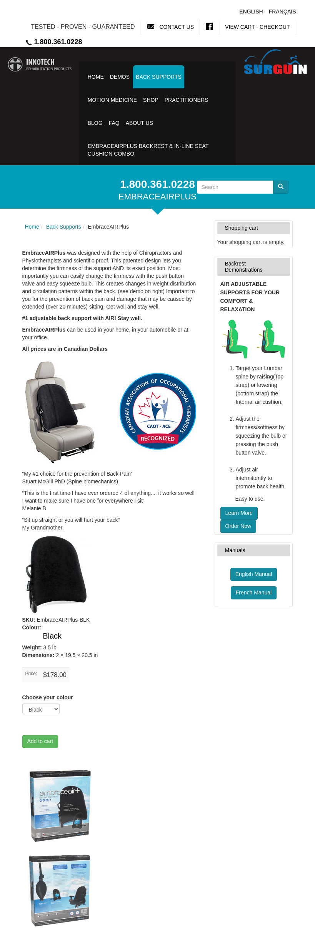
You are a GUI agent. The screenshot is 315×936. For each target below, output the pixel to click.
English (251, 11)
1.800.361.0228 (53, 42)
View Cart (240, 27)
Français (282, 11)
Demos (120, 77)
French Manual (254, 592)
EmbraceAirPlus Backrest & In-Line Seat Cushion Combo (148, 150)
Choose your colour (47, 697)
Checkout (275, 27)
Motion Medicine (112, 100)
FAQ (114, 123)
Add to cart (40, 741)
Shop (150, 100)
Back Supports (159, 77)
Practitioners (186, 100)
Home (96, 77)
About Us (139, 123)
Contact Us (176, 27)
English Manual (253, 574)
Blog (95, 123)
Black (52, 636)
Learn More (239, 513)
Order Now (238, 526)
